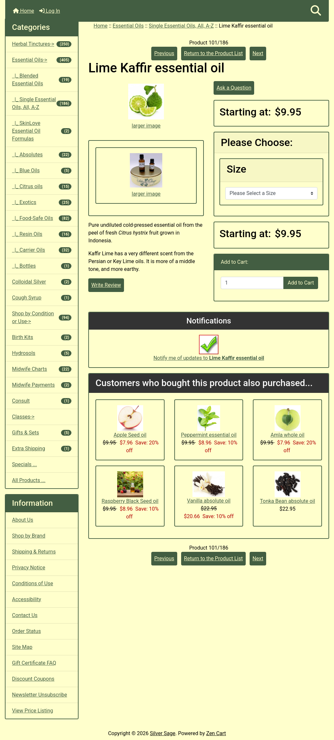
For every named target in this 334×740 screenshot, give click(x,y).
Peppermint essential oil (209, 435)
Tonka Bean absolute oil (287, 501)
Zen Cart (216, 733)
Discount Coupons (33, 679)
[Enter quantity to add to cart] (252, 283)
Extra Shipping (41, 448)
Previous (164, 53)
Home (23, 11)
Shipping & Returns (34, 552)
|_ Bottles (41, 266)
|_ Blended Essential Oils (41, 80)
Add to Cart (301, 283)
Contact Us (25, 615)
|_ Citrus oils (41, 186)
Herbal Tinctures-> (41, 44)
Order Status (26, 631)
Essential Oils (128, 26)
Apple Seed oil (130, 435)
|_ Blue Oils (41, 170)
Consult (41, 401)
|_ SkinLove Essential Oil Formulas (41, 131)
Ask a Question (233, 88)
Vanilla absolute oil (208, 501)
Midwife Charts (41, 369)
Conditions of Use (32, 583)
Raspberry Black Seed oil (130, 501)
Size (236, 169)
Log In (49, 11)
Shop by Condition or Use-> (41, 317)
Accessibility (26, 599)
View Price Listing (32, 711)
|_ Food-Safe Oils (41, 218)
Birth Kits (41, 337)
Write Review (106, 285)
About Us (22, 520)
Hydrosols (41, 353)
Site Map (22, 647)
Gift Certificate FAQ (34, 663)
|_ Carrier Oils (41, 250)
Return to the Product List (213, 53)
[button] (316, 11)
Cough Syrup (41, 298)
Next (258, 53)
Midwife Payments (41, 385)
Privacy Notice (28, 567)
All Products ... (28, 480)
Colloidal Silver (41, 282)
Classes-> (23, 417)
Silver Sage (162, 733)
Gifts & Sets (41, 433)
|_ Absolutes (41, 155)
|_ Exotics (41, 202)
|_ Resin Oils (41, 234)
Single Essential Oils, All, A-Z (181, 26)
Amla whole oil (287, 435)
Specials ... (24, 464)
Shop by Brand (28, 536)
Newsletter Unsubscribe (39, 695)
